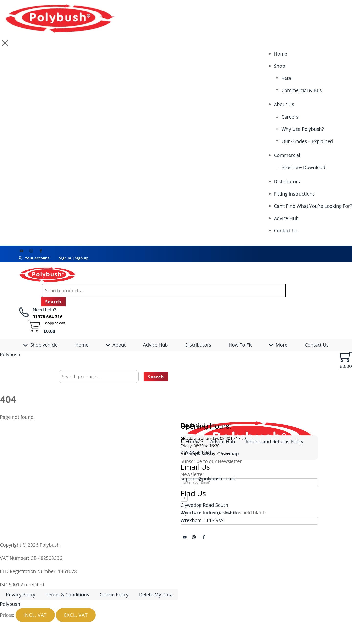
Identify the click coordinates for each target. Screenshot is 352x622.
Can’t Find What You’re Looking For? (313, 206)
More (278, 345)
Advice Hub (286, 218)
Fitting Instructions (294, 193)
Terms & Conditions (67, 594)
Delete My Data (156, 594)
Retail (287, 78)
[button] (5, 43)
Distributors (287, 181)
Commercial (287, 155)
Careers (289, 116)
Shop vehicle (40, 345)
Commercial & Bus (301, 90)
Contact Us (286, 230)
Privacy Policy (20, 594)
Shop (279, 66)
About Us (284, 104)
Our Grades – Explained (307, 141)
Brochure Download (303, 167)
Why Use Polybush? (302, 129)
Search (53, 302)
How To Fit (240, 345)
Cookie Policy (114, 594)
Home (280, 53)
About (116, 345)
